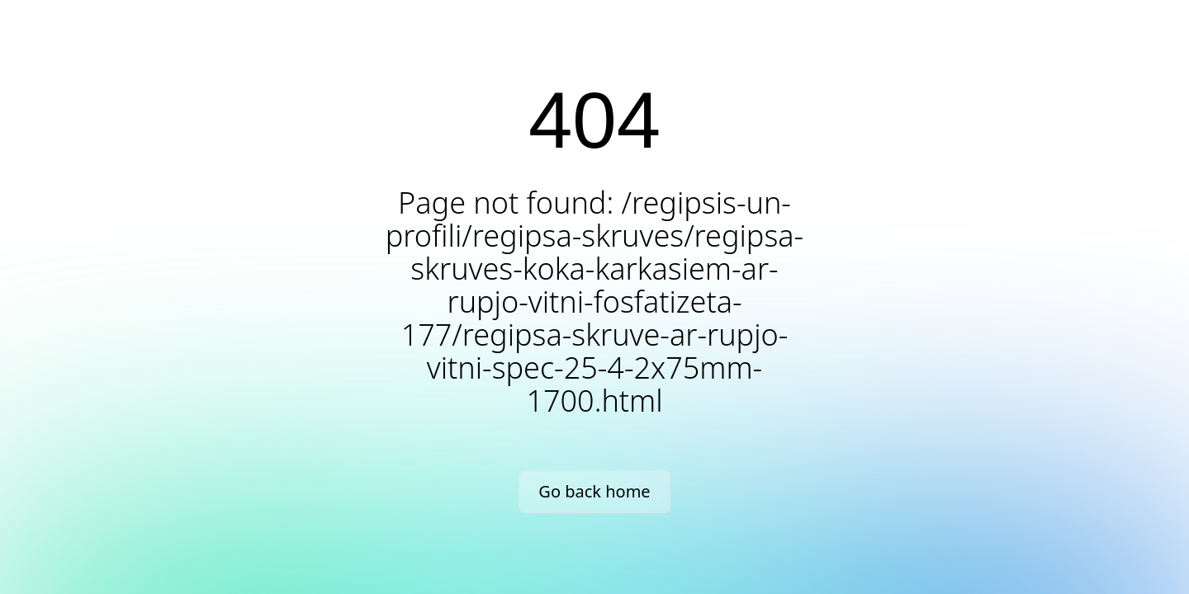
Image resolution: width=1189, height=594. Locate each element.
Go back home (594, 491)
